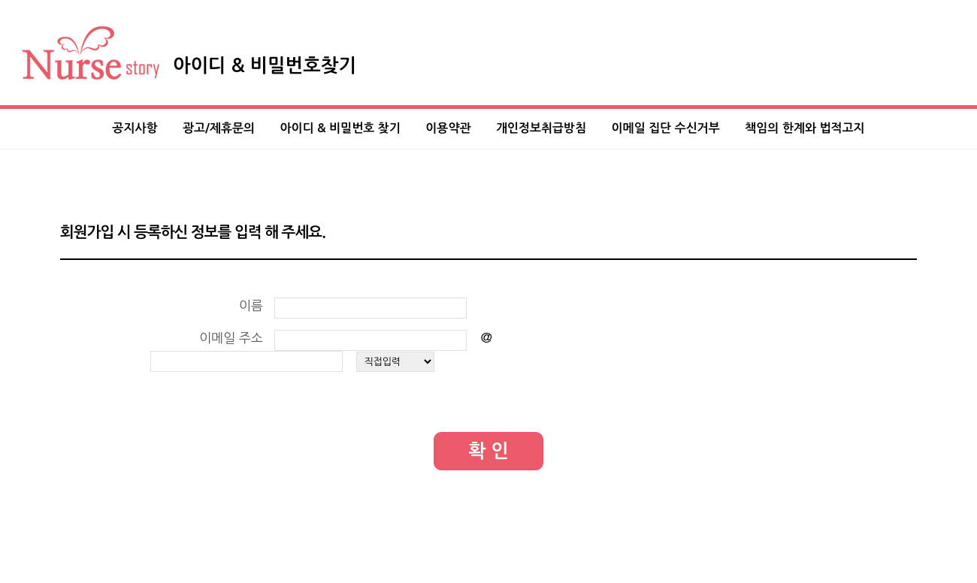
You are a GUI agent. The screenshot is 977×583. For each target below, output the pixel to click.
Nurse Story (91, 53)
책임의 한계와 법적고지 (804, 128)
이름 (251, 305)
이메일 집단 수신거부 (666, 128)
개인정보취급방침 (541, 128)
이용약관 (447, 128)
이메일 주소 (231, 337)
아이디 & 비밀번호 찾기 (340, 128)
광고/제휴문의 (219, 128)
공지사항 (134, 128)
